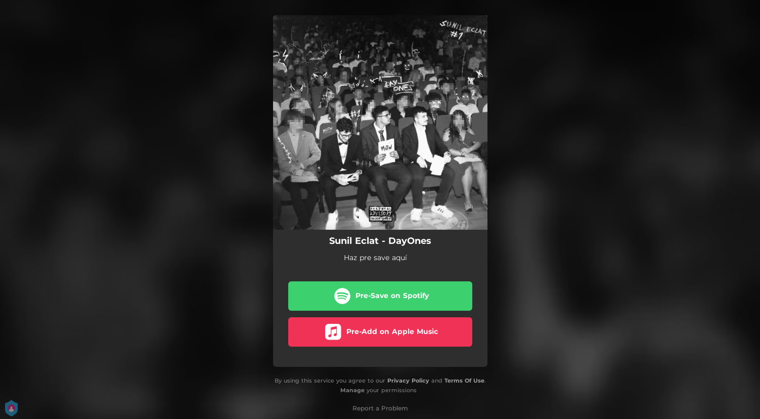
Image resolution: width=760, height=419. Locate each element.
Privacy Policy (408, 380)
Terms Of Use (464, 380)
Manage (352, 390)
